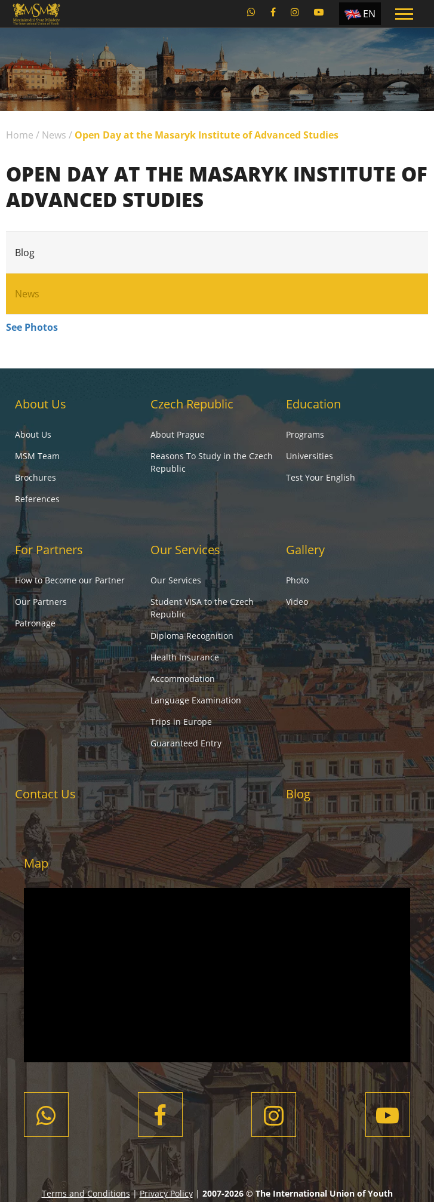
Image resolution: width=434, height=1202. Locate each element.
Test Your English (320, 477)
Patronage (35, 623)
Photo (297, 580)
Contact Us (45, 794)
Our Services (185, 550)
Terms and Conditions (86, 1193)
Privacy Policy (166, 1193)
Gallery (305, 550)
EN (369, 13)
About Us (40, 404)
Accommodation (182, 678)
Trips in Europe (181, 721)
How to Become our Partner (70, 580)
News (54, 135)
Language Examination (195, 700)
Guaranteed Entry (185, 743)
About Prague (177, 434)
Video (297, 601)
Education (313, 404)
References (37, 499)
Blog (25, 252)
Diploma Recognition (191, 635)
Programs (305, 434)
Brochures (35, 477)
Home (19, 135)
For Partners (49, 550)
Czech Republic (191, 404)
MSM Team (37, 456)
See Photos (32, 327)
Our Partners (41, 601)
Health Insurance (184, 657)
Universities (309, 456)
